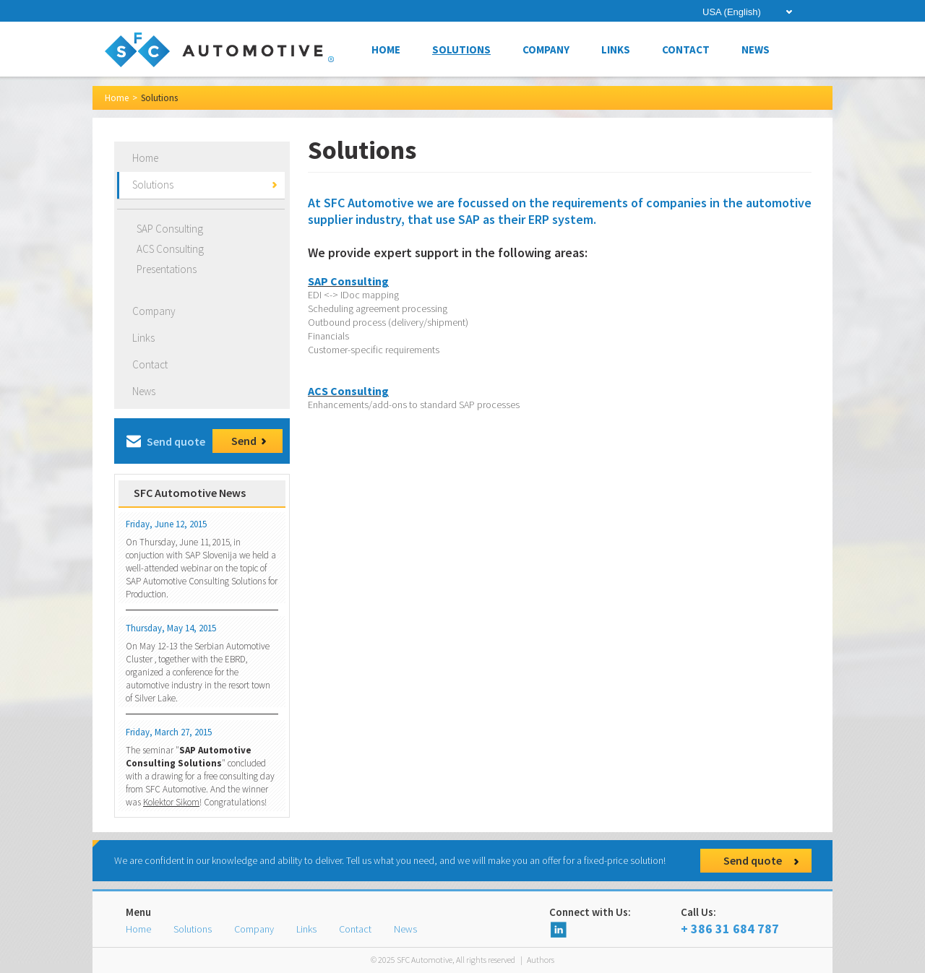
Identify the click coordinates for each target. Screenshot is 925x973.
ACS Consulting (170, 249)
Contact (686, 49)
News (755, 49)
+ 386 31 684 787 (746, 921)
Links (615, 49)
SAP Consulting (170, 228)
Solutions (461, 49)
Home (385, 49)
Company (545, 49)
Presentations (167, 269)
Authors (540, 959)
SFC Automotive (190, 492)
